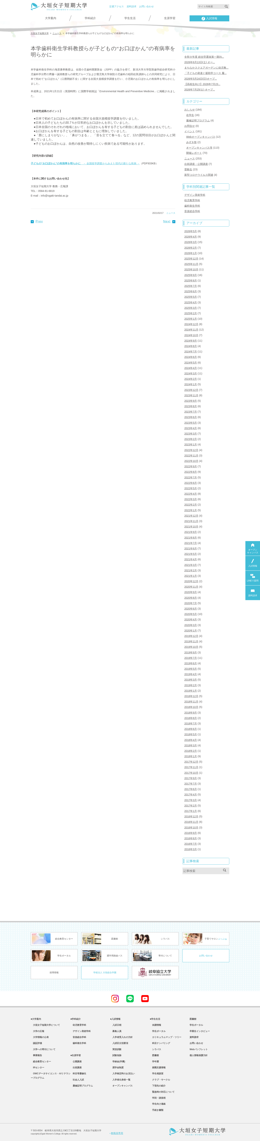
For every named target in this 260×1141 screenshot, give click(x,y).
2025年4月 (190, 302)
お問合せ (189, 125)
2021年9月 (190, 531)
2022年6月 (190, 482)
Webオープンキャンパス (200, 136)
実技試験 (115, 1049)
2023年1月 (190, 444)
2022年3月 (190, 499)
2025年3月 (190, 307)
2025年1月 (190, 318)
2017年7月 (190, 783)
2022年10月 (191, 460)
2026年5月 (190, 231)
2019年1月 (190, 690)
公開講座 (76, 1061)
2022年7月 (190, 477)
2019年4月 (190, 674)
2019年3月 (190, 679)
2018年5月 (190, 734)
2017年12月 (191, 761)
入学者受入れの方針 (121, 1037)
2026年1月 (190, 253)
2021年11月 (191, 521)
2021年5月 (190, 553)
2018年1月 (190, 756)
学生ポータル (158, 1031)
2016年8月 (190, 838)
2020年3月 (190, 625)
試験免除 (115, 1055)
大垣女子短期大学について (45, 1025)
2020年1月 (190, 630)
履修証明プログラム (198, 120)
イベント (189, 131)
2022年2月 (190, 504)
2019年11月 (191, 641)
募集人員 (115, 1031)
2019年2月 (190, 685)
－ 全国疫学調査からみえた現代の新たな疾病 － (85, 163)
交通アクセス (116, 6)
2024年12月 (191, 324)
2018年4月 (190, 739)
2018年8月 (190, 718)
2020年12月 (191, 581)
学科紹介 (90, 18)
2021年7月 (190, 543)
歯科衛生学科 (192, 205)
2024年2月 (190, 378)
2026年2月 (190, 247)
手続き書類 (156, 1110)
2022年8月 (190, 471)
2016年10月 (191, 827)
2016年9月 (190, 832)
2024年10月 (191, 335)
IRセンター (37, 1067)
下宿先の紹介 (158, 1085)
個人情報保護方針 (199, 1055)
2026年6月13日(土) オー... (199, 62)
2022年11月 (191, 455)
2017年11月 (191, 767)
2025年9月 (190, 275)
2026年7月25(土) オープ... (199, 89)
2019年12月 (191, 635)
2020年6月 (190, 608)
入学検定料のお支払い (122, 1073)
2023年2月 (190, 439)
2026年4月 (190, 236)
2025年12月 (191, 258)
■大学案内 (36, 1019)
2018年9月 (190, 712)
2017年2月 (190, 805)
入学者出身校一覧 (120, 1079)
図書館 (154, 1055)
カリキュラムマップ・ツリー (165, 1037)
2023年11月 (191, 395)
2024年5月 (190, 362)
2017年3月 (190, 800)
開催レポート (194, 152)
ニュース (170, 213)
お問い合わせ (146, 6)
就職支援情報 (158, 1067)
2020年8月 (190, 597)
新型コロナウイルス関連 (198, 174)
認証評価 (36, 1043)
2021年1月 (190, 575)
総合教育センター (41, 1061)
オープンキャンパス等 (199, 147)
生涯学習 (169, 18)
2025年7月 (190, 285)
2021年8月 (190, 537)
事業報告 (36, 1055)
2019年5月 (190, 668)
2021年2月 (190, 570)
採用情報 (54, 972)
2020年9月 (190, 592)
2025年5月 (190, 296)
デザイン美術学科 (194, 194)
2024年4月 (190, 368)
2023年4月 (190, 428)
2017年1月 (190, 811)
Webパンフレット (199, 1049)
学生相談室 (156, 1073)
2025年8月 (190, 280)
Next (169, 221)
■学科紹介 (75, 1019)
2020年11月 (191, 586)
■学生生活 (155, 1019)
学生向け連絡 (158, 1104)
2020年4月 (190, 619)
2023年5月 (190, 422)
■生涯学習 (75, 1055)
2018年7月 (190, 723)
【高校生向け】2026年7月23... (202, 84)
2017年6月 (190, 789)
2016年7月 (190, 843)
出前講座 (76, 1067)
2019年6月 (190, 663)
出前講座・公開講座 (196, 163)
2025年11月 (191, 264)
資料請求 (131, 6)
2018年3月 (190, 745)
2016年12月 (191, 816)
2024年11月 (191, 329)
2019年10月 (191, 646)
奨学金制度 (117, 1067)
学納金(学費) (117, 1061)
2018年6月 (190, 728)
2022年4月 (190, 493)
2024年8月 (190, 346)
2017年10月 (191, 772)
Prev (37, 221)
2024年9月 (190, 340)
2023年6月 (190, 417)
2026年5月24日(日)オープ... (200, 78)
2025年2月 (190, 313)
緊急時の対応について (162, 1092)
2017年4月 (190, 794)
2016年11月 (191, 821)
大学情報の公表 (40, 1037)
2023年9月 (190, 400)
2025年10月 (191, 269)
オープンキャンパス (121, 1085)
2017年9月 (190, 778)
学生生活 (130, 18)
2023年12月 (191, 389)
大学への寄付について (43, 1049)
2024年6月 (190, 356)
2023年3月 (190, 433)
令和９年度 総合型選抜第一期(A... (204, 56)
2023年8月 (190, 406)
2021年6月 (190, 548)
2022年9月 (190, 466)
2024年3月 (190, 373)
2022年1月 (190, 510)
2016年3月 (190, 849)
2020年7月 (190, 603)
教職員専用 (116, 1133)
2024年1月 (190, 384)
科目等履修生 (78, 1073)
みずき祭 (191, 142)
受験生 (188, 169)
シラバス (155, 1049)
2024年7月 (190, 351)
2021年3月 (190, 564)
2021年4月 (190, 559)
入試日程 (115, 1025)
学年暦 (154, 1061)
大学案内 (50, 18)
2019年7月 (190, 657)
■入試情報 (115, 1019)
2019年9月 (190, 652)
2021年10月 (191, 526)
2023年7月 (190, 411)
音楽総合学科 (192, 211)
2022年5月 (190, 488)
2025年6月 (190, 291)
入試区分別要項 (119, 1043)
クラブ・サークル (160, 1079)
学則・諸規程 (158, 1098)
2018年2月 (190, 750)
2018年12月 (191, 696)
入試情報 (209, 18)
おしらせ (189, 109)
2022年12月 (191, 450)
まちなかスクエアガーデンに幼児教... (206, 67)
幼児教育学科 (192, 200)
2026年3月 (190, 242)
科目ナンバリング (160, 1043)
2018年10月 (191, 707)
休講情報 (155, 1025)
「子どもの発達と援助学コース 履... (205, 73)
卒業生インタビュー (200, 1031)
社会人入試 (77, 1079)
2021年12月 (191, 515)
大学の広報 (37, 1031)
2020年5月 (190, 614)
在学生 (190, 115)
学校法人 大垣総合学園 (104, 972)
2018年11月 (191, 701)
